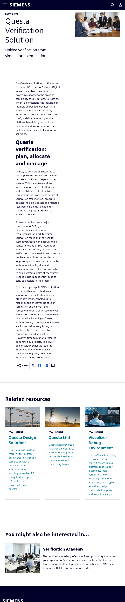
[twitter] (33, 365)
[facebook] (39, 365)
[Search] (112, 5)
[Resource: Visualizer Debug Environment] (102, 453)
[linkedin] (46, 365)
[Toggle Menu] (5, 5)
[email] (53, 365)
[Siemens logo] (20, 4)
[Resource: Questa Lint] (62, 453)
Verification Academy (63, 549)
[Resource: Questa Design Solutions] (22, 453)
